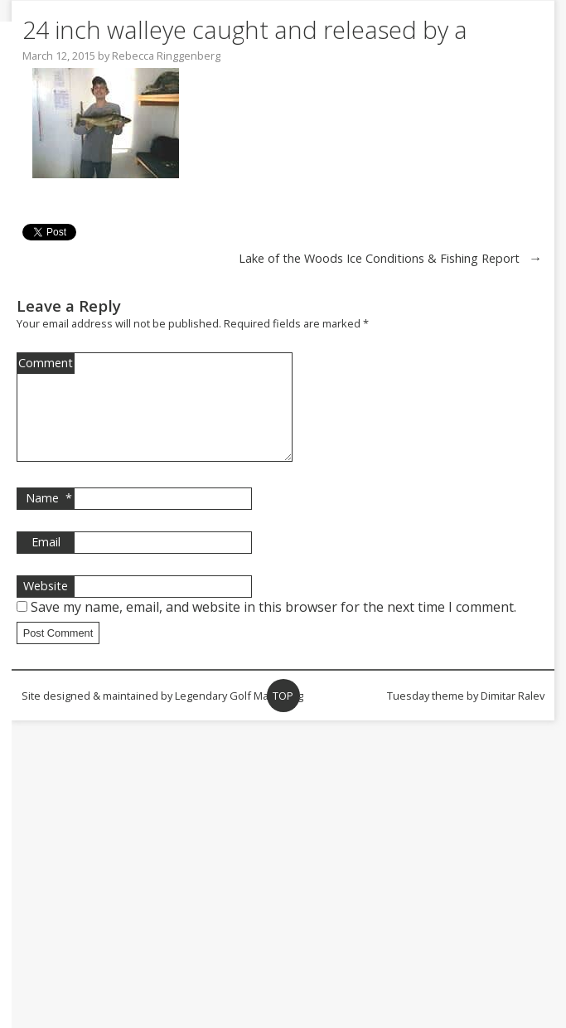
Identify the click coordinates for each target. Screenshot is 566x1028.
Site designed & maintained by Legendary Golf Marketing (162, 715)
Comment (45, 363)
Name (49, 518)
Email (45, 562)
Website (45, 605)
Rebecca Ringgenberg (166, 55)
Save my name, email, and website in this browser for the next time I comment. (273, 627)
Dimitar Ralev (512, 715)
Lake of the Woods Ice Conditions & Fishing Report (379, 258)
